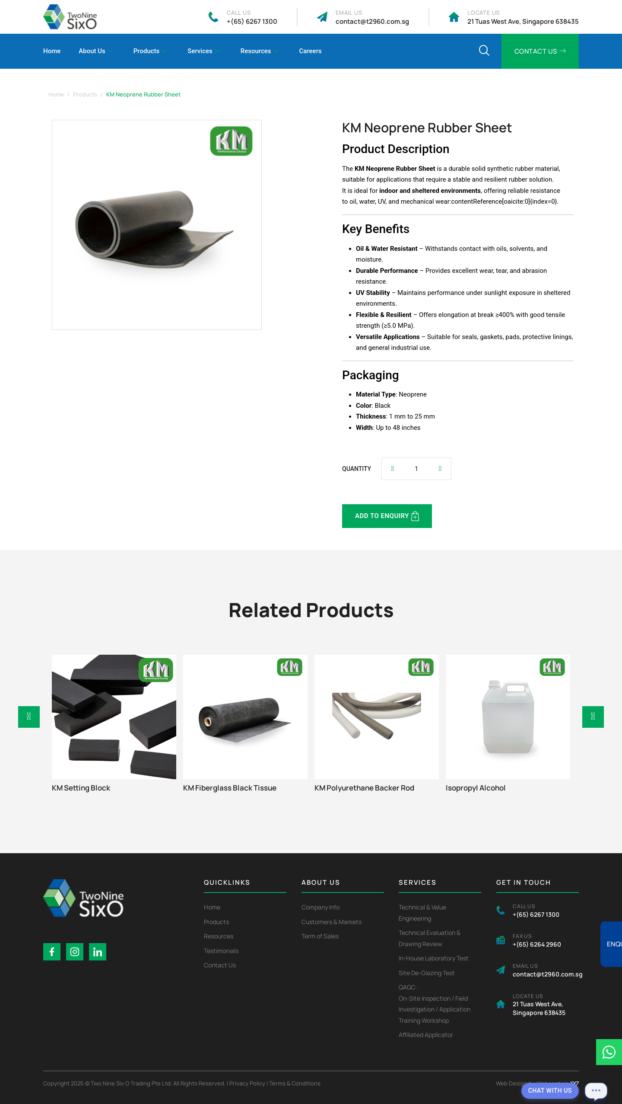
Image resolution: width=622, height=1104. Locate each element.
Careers (310, 51)
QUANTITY (356, 468)
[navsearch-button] (484, 51)
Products (150, 51)
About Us (96, 51)
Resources (260, 51)
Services (203, 51)
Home (51, 51)
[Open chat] (596, 1091)
